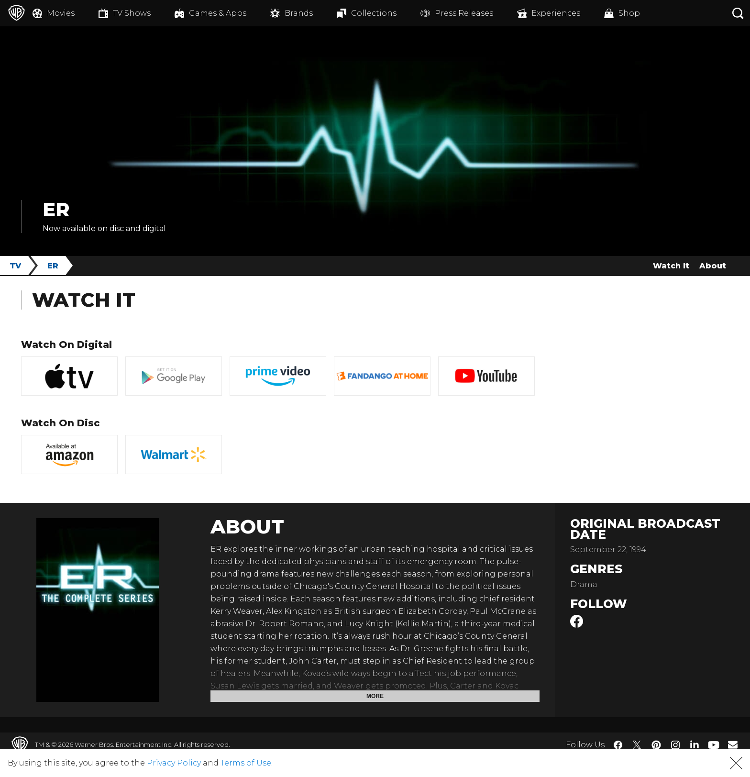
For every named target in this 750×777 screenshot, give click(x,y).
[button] (736, 763)
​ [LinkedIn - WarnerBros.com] (694, 744)
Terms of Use (246, 762)
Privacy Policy (174, 762)
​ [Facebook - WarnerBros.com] (618, 745)
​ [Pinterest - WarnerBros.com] (656, 745)
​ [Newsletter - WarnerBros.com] (733, 744)
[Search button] (738, 13)
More (375, 696)
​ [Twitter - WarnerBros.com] (637, 745)
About (712, 265)
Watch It (671, 265)
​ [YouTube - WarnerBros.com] (713, 744)
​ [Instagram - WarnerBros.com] (675, 745)
